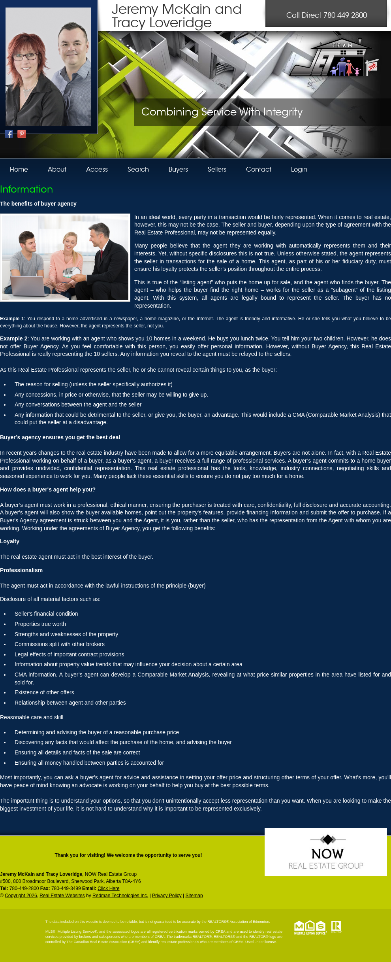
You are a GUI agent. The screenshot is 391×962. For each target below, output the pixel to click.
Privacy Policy (167, 895)
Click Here (108, 888)
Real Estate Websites (62, 895)
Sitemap (194, 895)
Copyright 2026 (21, 895)
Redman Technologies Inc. (120, 895)
